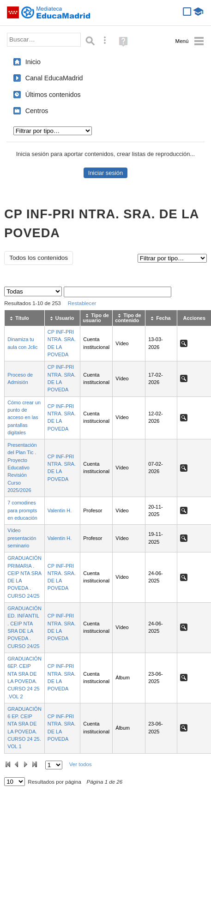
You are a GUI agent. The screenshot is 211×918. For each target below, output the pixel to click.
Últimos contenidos (53, 94)
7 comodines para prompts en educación (22, 510)
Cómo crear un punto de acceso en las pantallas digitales (24, 417)
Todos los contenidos (38, 257)
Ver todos (80, 764)
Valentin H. (60, 510)
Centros (36, 110)
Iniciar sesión (105, 172)
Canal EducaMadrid (54, 78)
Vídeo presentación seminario (21, 538)
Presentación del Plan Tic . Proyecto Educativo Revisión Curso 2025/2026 (21, 467)
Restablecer (82, 303)
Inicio (33, 62)
